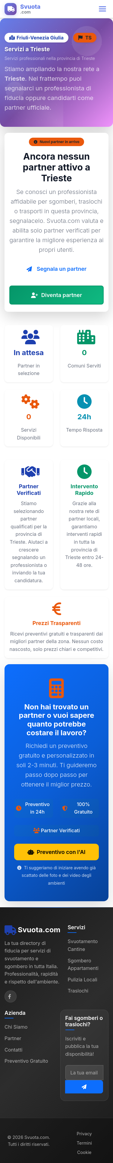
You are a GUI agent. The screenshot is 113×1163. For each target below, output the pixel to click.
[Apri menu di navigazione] (102, 9)
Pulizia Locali (82, 980)
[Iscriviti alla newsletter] (84, 1086)
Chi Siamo (16, 1027)
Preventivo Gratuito (26, 1061)
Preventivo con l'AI (56, 852)
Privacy (84, 1133)
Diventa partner (56, 295)
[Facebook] (11, 996)
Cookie (84, 1152)
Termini (84, 1143)
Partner (13, 1038)
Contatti (13, 1050)
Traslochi (77, 991)
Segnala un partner (56, 269)
